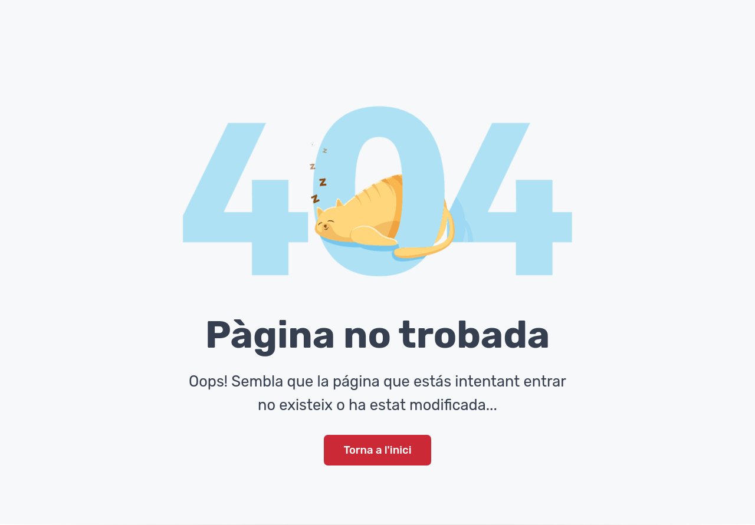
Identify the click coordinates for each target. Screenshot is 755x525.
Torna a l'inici (377, 450)
